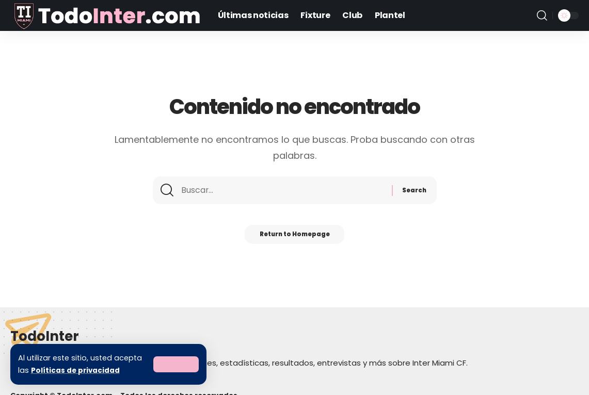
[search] (542, 15)
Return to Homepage (294, 238)
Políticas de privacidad (76, 371)
